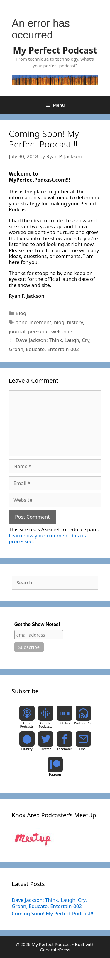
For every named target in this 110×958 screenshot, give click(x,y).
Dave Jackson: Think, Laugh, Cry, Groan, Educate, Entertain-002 (49, 903)
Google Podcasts (45, 725)
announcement (33, 322)
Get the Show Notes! (37, 624)
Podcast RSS (83, 723)
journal (17, 331)
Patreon (55, 774)
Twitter (45, 749)
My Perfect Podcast (55, 50)
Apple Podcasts (26, 725)
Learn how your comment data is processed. (47, 538)
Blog (21, 313)
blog (59, 322)
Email (83, 749)
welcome (61, 331)
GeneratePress (55, 949)
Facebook (64, 749)
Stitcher (64, 723)
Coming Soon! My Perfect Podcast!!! (53, 913)
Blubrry (26, 749)
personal (38, 331)
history (75, 322)
